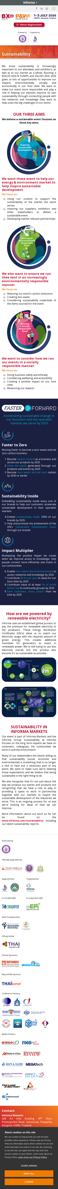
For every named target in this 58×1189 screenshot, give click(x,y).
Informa (29, 3)
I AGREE (29, 1182)
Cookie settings (29, 1165)
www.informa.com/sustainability (22, 820)
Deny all (29, 1173)
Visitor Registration (29, 24)
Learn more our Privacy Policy (32, 1157)
